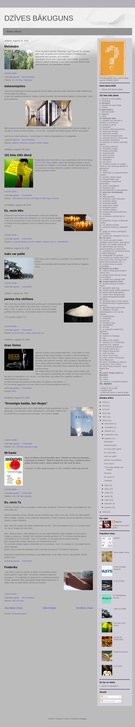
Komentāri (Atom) (18, 614)
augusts (108, 438)
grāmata (28, 447)
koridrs (39, 143)
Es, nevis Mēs (13, 210)
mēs (52, 242)
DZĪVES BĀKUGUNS (38, 18)
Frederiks (10, 567)
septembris (109, 435)
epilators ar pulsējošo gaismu (116, 381)
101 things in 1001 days (41, 198)
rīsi (42, 333)
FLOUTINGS (119, 581)
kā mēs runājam (34, 242)
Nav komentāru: (29, 77)
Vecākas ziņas (84, 607)
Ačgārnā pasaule (121, 652)
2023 (104, 402)
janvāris (108, 507)
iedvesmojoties (14, 86)
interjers (32, 143)
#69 (13, 601)
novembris (109, 427)
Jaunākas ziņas (13, 607)
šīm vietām (114, 340)
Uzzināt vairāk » (11, 73)
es (13, 242)
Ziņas (104, 697)
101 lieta (18, 80)
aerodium (105, 103)
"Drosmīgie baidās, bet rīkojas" (25, 403)
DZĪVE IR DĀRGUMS (118, 638)
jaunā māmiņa (21, 242)
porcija (28, 333)
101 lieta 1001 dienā (18, 155)
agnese (118, 522)
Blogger (83, 719)
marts (107, 500)
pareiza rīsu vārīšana (18, 299)
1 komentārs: (27, 444)
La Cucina (118, 666)
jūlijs (107, 485)
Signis (61, 162)
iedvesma (24, 143)
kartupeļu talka (109, 118)
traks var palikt (14, 253)
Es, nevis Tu (12, 502)
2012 (104, 413)
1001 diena (16, 198)
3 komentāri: (27, 239)
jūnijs (107, 489)
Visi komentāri (108, 701)
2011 (104, 417)
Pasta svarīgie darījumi (120, 568)
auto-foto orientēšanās (113, 192)
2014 (104, 406)
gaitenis (15, 143)
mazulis (46, 242)
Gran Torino (12, 345)
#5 (13, 80)
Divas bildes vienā (121, 552)
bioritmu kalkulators (110, 686)
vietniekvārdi (62, 242)
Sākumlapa (49, 607)
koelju (35, 447)
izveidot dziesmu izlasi (112, 281)
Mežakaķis (11, 46)
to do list (55, 198)
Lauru (63, 160)
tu (55, 242)
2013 (104, 409)
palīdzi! (117, 538)
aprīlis (107, 496)
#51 (13, 447)
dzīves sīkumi (13, 31)
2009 (104, 512)
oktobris (108, 431)
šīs (116, 312)
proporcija (36, 333)
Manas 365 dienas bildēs (112, 89)
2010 (104, 420)
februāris (109, 503)
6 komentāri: (27, 287)
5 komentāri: (27, 195)
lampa (45, 143)
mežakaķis (28, 80)
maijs (107, 492)
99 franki (10, 452)
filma (14, 391)
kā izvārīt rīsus (18, 333)
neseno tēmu (19, 215)
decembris (109, 424)
